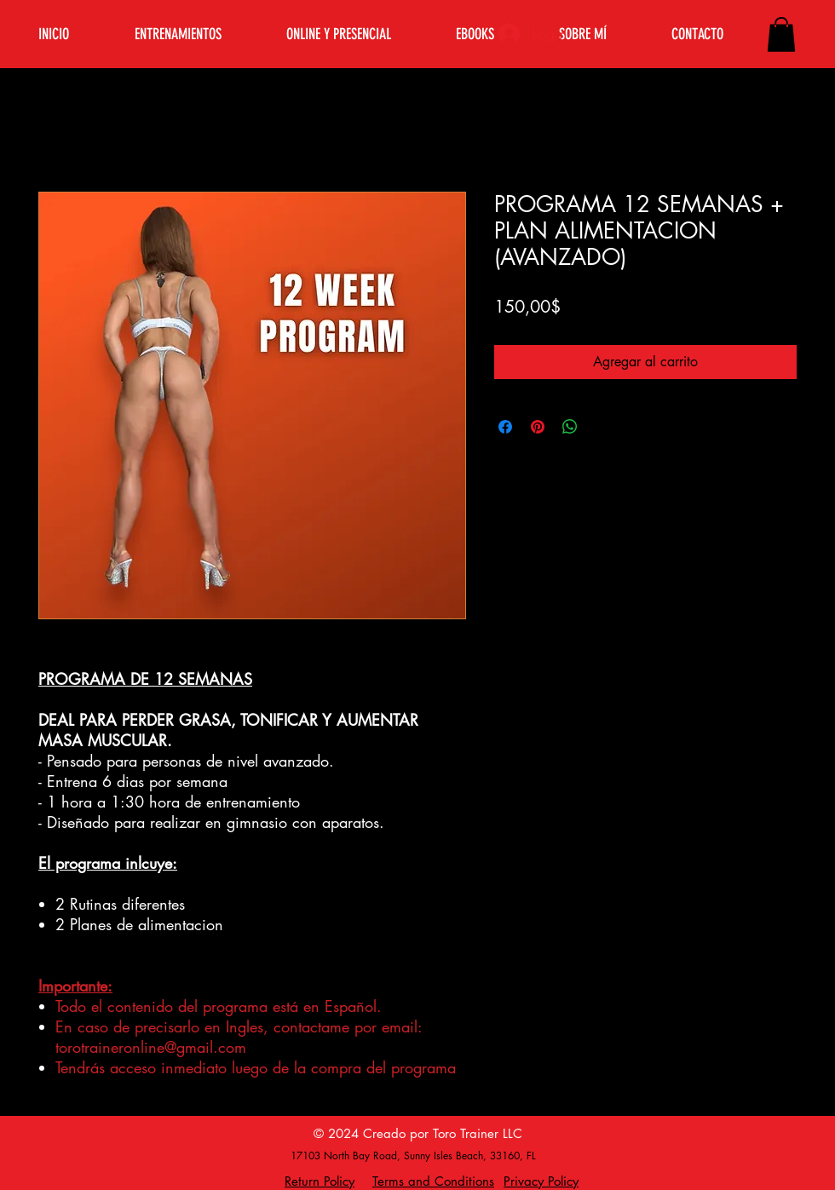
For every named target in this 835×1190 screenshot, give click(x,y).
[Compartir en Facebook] (505, 427)
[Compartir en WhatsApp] (570, 427)
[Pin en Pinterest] (537, 427)
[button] (781, 34)
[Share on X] (602, 427)
